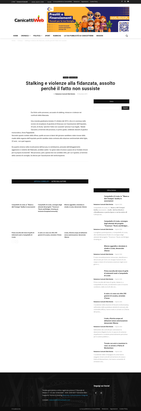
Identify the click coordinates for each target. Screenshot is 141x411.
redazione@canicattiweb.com (59, 400)
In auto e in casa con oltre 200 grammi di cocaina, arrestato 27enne (115, 296)
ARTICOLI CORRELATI (41, 181)
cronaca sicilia (73, 77)
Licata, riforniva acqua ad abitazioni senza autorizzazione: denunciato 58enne (75, 235)
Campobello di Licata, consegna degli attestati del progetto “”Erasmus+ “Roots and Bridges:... (116, 223)
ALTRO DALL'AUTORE (58, 181)
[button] (126, 35)
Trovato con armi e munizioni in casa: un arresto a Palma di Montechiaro (115, 345)
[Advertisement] (70, 59)
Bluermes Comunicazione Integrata (75, 395)
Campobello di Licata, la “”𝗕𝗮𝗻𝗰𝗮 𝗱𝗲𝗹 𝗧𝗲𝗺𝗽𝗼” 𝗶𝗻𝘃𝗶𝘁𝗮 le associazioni (116, 198)
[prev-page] (13, 241)
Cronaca (20, 41)
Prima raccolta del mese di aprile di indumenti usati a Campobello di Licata (23, 235)
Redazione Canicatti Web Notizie (65, 94)
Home (13, 41)
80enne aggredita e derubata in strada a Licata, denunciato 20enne (115, 248)
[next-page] (16, 241)
